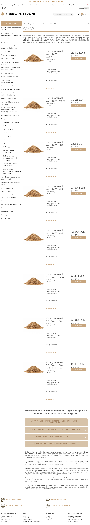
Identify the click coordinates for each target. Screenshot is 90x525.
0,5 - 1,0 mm (8, 129)
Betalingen (17, 5)
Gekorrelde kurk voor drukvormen (10, 165)
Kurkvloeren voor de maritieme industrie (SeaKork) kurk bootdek (9, 110)
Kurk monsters (6, 218)
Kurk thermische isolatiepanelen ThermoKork (11, 34)
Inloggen (26, 516)
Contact (65, 5)
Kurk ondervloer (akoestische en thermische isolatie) (11, 47)
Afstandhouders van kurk (10, 115)
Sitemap (4, 521)
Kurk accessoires (6, 208)
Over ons (58, 5)
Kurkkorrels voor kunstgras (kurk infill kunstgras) (10, 158)
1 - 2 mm (7, 133)
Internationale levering (47, 5)
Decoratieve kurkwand (9, 86)
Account (83, 5)
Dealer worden (73, 521)
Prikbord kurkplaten (8, 55)
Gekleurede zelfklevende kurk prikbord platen (10, 94)
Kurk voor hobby (7, 188)
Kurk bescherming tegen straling (10, 63)
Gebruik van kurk (74, 518)
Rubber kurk (5, 51)
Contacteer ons (6, 516)
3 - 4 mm (7, 140)
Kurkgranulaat (6, 119)
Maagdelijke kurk (7, 211)
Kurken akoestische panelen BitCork (11, 29)
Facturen (49, 519)
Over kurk (25, 5)
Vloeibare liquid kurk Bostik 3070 (10, 184)
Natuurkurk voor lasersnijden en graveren (9, 193)
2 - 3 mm (7, 136)
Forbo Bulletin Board (8, 98)
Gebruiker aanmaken (30, 518)
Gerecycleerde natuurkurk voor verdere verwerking (12, 171)
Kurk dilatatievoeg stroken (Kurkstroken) (10, 178)
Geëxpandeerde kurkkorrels (8, 151)
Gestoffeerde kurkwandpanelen (7, 81)
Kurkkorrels (7, 126)
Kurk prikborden (7, 73)
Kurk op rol (5, 39)
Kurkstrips (4, 42)
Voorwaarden (34, 5)
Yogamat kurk (6, 201)
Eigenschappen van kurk (77, 519)
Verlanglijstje (27, 519)
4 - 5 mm (7, 143)
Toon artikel (78, 58)
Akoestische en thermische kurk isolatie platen (10, 69)
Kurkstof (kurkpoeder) (11, 122)
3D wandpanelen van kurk (10, 89)
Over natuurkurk (74, 516)
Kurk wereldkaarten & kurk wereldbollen (10, 103)
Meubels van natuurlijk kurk (11, 204)
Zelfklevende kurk (7, 58)
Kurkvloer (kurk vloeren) (10, 77)
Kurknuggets (7, 147)
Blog (70, 5)
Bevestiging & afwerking (9, 197)
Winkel (3, 5)
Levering (10, 5)
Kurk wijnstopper (7, 215)
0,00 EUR (83, 14)
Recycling (76, 5)
